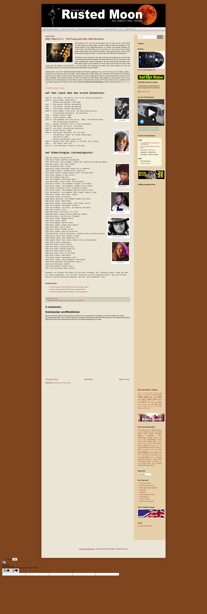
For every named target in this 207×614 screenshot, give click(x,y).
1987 (152, 404)
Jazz (160, 445)
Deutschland (152, 440)
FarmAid (150, 441)
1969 (159, 397)
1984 (142, 404)
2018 (148, 408)
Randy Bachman (147, 455)
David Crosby (142, 439)
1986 (149, 404)
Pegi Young (158, 452)
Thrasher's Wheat (145, 499)
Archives (159, 430)
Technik (155, 459)
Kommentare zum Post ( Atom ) (62, 383)
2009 (148, 406)
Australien (141, 432)
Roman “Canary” (145, 163)
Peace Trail (152, 452)
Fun (155, 444)
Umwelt (159, 463)
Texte (160, 459)
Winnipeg (141, 465)
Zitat (145, 465)
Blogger (125, 549)
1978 (153, 402)
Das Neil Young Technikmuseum (90, 29)
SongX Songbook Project (147, 494)
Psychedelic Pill (147, 454)
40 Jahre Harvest (145, 430)
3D (120, 29)
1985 (145, 404)
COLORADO (152, 436)
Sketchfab (155, 130)
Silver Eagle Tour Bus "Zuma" (148, 128)
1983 (139, 404)
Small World (144, 458)
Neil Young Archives (145, 483)
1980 (156, 402)
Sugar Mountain (144, 497)
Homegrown (152, 445)
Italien (157, 445)
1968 (155, 397)
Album (153, 430)
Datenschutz (129, 29)
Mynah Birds (154, 449)
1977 (149, 402)
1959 (142, 394)
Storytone (141, 459)
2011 (151, 406)
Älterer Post (124, 379)
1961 (148, 394)
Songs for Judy (153, 457)
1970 (139, 400)
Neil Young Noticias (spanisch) (148, 488)
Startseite (88, 379)
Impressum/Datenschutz (145, 526)
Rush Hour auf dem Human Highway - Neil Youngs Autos (69, 292)
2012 (154, 406)
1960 (145, 394)
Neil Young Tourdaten (50, 29)
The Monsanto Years (144, 461)
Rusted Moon (145, 130)
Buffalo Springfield (155, 434)
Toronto (144, 463)
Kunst (152, 447)
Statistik (72, 300)
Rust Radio (143, 490)
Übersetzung (150, 465)
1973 (155, 399)
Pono (140, 454)
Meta (140, 449)
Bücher (142, 436)
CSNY (160, 436)
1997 (142, 406)
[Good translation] (6, 570)
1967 (151, 397)
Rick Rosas (66, 300)
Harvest (140, 445)
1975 (140, 402)
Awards (146, 432)
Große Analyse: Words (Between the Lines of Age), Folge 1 (70, 287)
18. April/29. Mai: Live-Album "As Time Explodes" (150, 143)
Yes (14, 559)
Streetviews (149, 459)
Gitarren (159, 443)
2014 (160, 406)
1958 (139, 394)
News (146, 452)
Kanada (148, 447)
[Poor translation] (15, 570)
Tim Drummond (79, 300)
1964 (160, 395)
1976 (144, 402)
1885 (139, 392)
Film (155, 442)
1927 (142, 392)
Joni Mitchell (142, 447)
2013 (157, 406)
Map (160, 447)
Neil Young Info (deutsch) (147, 485)
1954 (151, 392)
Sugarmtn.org (146, 91)
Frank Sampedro (148, 443)
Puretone (155, 454)
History (60, 300)
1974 (160, 400)
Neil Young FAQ (110, 29)
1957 (160, 392)
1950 (148, 392)
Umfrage (153, 463)
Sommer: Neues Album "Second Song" (149, 147)
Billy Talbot (89, 43)
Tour (149, 463)
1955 (154, 392)
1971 (144, 399)
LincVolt (156, 447)
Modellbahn (146, 449)
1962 (152, 394)
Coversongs (143, 438)
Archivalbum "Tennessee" (148, 150)
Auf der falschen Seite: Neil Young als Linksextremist (68, 289)
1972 (149, 399)
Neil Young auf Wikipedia (147, 501)
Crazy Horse (153, 438)
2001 (145, 406)
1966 (146, 397)
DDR (160, 437)
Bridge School (143, 434)
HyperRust (143, 492)
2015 (139, 408)
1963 (156, 395)
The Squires (155, 461)
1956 (157, 392)
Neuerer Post (52, 379)
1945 (145, 392)
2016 (142, 408)
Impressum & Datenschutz (87, 549)
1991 (139, 406)
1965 (140, 397)
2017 (145, 408)
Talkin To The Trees (68, 29)
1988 (156, 404)
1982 (160, 402)
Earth (145, 441)
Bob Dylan (158, 432)
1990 (160, 404)
